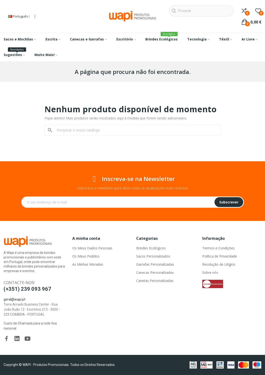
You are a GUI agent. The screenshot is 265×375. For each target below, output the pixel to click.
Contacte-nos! (19, 282)
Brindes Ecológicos (151, 248)
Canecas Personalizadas (155, 272)
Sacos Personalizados (153, 256)
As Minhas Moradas (87, 264)
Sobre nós (210, 272)
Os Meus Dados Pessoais (92, 248)
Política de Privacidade (219, 256)
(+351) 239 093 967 (27, 289)
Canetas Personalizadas (154, 280)
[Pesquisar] (135, 130)
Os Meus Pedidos (86, 256)
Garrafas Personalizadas (155, 264)
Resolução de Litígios (218, 264)
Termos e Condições (218, 248)
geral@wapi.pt (14, 299)
